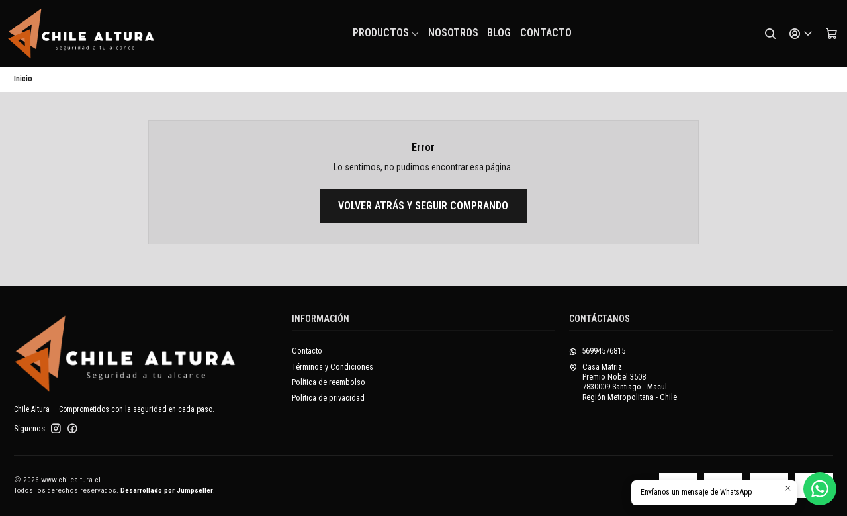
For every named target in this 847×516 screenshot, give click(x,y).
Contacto (546, 32)
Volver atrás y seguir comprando (423, 205)
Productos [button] (386, 32)
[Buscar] (770, 34)
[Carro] (831, 34)
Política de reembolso (328, 382)
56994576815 (597, 351)
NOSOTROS (453, 32)
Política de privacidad (328, 398)
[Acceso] (800, 34)
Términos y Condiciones (332, 367)
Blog (499, 32)
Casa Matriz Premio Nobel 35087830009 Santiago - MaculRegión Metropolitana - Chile (623, 382)
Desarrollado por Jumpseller (166, 490)
